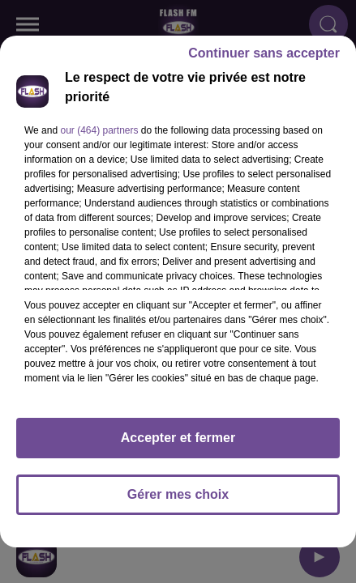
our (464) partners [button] (99, 137)
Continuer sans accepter (264, 60)
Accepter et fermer (178, 445)
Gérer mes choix (178, 502)
